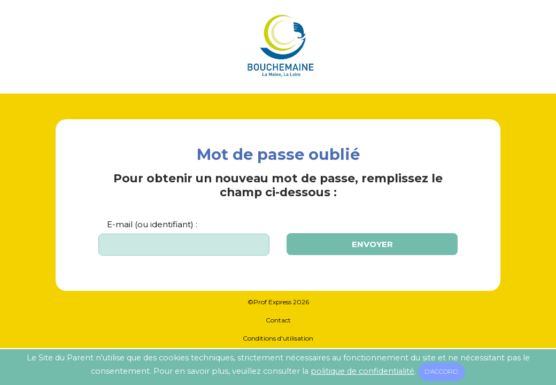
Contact (278, 320)
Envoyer (372, 244)
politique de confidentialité (362, 371)
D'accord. (441, 371)
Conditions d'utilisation (278, 338)
